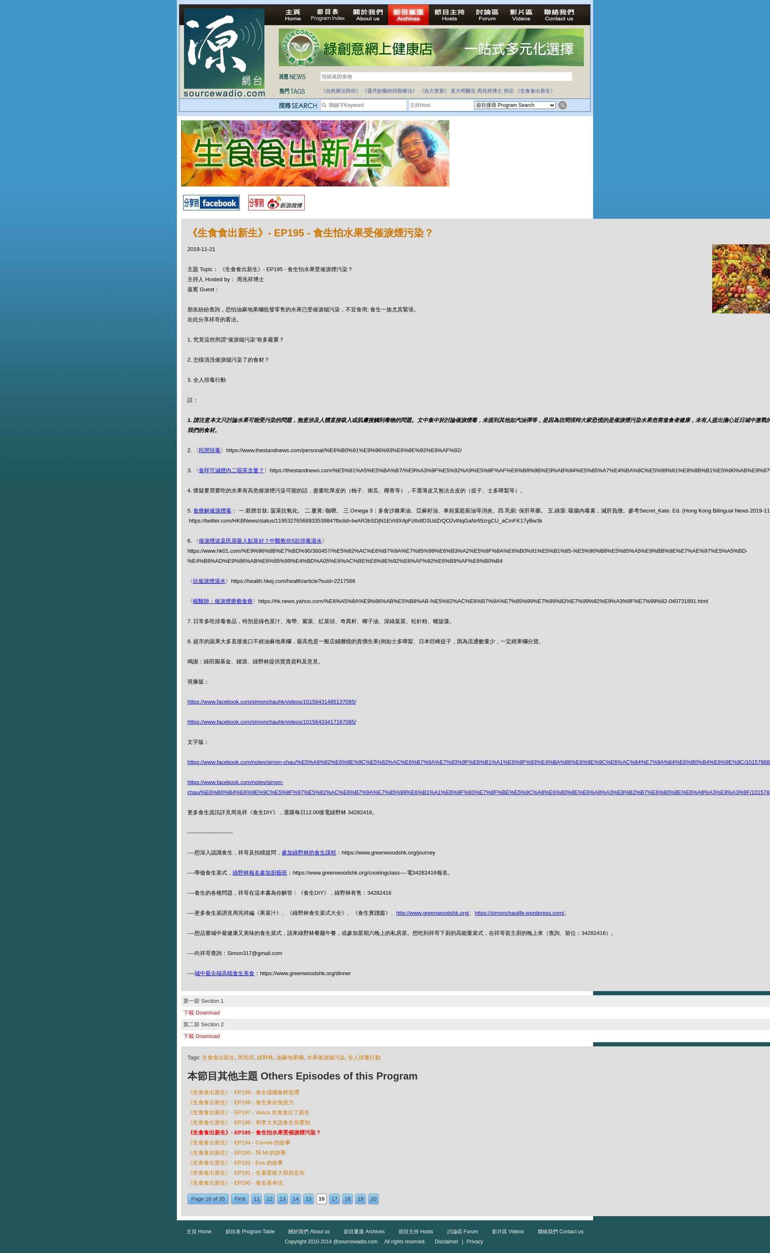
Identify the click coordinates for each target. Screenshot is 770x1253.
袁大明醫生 (463, 91)
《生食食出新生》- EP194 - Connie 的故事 (238, 1142)
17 (334, 1199)
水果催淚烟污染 (326, 1057)
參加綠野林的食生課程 (309, 852)
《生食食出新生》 (535, 91)
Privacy (475, 1242)
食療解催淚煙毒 (212, 510)
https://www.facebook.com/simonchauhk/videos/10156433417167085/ (271, 722)
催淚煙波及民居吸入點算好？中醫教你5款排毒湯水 (260, 541)
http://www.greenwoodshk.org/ (432, 913)
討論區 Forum (462, 1232)
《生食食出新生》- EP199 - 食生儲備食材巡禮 (243, 1092)
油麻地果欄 (289, 1057)
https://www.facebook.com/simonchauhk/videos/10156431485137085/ (271, 702)
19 (360, 1199)
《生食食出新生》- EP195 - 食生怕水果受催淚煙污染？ (254, 1132)
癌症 (509, 91)
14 (295, 1199)
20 (373, 1199)
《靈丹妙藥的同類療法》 (389, 91)
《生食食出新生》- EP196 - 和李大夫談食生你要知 (248, 1122)
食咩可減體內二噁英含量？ (231, 470)
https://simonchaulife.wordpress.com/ (519, 913)
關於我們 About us (309, 1232)
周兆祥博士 (489, 91)
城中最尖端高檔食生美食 (224, 973)
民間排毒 (209, 450)
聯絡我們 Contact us (560, 1232)
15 (308, 1199)
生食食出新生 (218, 1057)
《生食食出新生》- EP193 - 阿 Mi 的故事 (236, 1152)
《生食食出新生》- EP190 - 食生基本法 (235, 1183)
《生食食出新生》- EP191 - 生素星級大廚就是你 (246, 1173)
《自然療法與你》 (341, 91)
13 (282, 1199)
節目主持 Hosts (416, 1232)
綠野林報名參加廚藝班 (260, 873)
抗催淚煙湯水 (209, 581)
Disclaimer (446, 1242)
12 (269, 1199)
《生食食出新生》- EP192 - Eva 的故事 (235, 1163)
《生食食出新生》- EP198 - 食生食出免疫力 (240, 1102)
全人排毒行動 (364, 1057)
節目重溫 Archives (364, 1232)
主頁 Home (199, 1232)
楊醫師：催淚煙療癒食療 (223, 601)
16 (321, 1199)
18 (347, 1199)
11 (256, 1199)
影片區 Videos (508, 1232)
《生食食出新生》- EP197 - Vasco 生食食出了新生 (248, 1112)
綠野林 (265, 1057)
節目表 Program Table (250, 1232)
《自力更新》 (434, 91)
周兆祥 (246, 1057)
